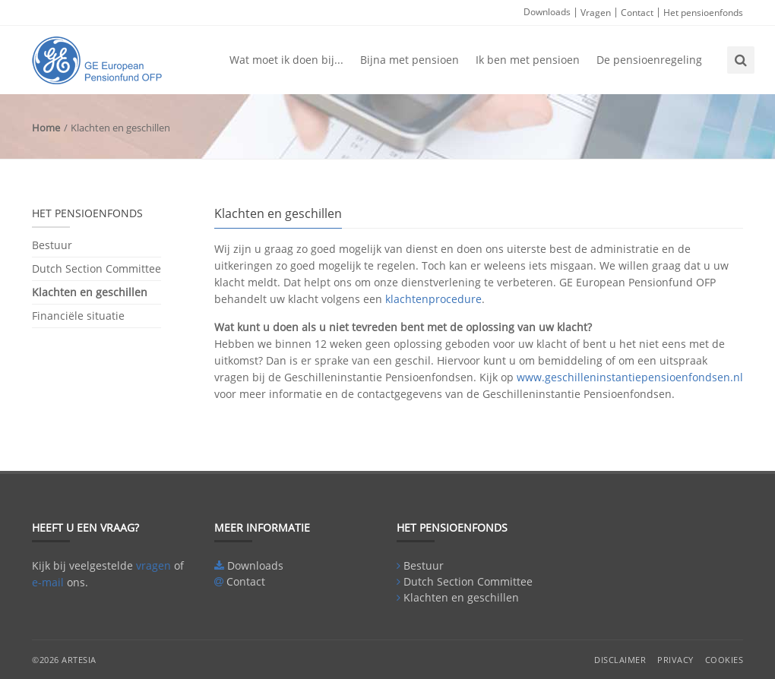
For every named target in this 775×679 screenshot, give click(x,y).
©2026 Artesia (64, 659)
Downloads (547, 11)
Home (46, 127)
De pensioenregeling (649, 59)
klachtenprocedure (433, 299)
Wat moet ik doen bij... (286, 59)
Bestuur (52, 246)
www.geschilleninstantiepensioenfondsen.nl (630, 377)
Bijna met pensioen (409, 59)
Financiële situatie (78, 315)
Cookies (724, 659)
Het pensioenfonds (703, 12)
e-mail (48, 582)
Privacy (675, 659)
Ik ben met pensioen (528, 59)
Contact (637, 12)
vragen (153, 565)
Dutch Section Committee (96, 268)
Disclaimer (620, 659)
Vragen (595, 12)
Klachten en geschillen (89, 292)
